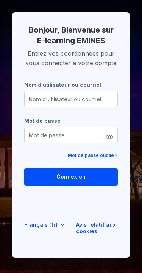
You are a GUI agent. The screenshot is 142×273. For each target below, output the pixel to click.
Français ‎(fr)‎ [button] (41, 224)
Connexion (71, 176)
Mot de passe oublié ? (93, 155)
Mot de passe (42, 121)
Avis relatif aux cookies (96, 227)
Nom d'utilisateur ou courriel (62, 85)
